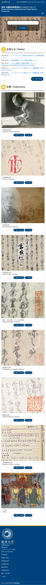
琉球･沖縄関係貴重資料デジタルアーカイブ (19, 8)
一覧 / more (38, 79)
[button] (3, 29)
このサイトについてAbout (8, 549)
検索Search (4, 547)
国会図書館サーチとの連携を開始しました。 (25, 60)
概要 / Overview (19, 135)
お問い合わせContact (7, 551)
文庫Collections (5, 545)
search (22, 28)
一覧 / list (29, 135)
